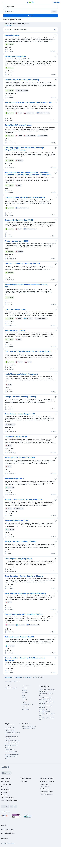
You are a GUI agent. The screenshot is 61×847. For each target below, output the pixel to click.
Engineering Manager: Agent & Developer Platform (24, 614)
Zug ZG (24, 697)
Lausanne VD (25, 706)
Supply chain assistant (11, 688)
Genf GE (24, 688)
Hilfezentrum (5, 795)
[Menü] (2, 2)
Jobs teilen (24, 781)
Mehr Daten (9, 25)
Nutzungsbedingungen (8, 829)
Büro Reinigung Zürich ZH (12, 743)
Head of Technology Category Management (21, 374)
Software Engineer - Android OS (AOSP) (19, 637)
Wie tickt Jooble (6, 784)
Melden (53, 51)
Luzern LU (24, 699)
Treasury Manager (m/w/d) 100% (17, 241)
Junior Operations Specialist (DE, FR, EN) (20, 457)
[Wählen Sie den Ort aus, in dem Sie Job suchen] (30, 11)
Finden (30, 16)
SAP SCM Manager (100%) (14, 478)
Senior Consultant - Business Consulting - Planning (24, 576)
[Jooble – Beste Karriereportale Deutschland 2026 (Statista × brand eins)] (16, 816)
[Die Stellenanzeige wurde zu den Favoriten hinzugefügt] (56, 35)
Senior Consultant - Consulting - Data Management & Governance (25, 659)
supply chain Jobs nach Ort (9, 800)
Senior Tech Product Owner (15, 330)
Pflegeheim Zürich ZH (11, 751)
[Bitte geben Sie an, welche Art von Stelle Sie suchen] (30, 7)
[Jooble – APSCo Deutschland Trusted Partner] (4, 816)
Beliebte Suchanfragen (12, 682)
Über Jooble (5, 781)
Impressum (4, 838)
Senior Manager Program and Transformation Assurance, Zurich (26, 286)
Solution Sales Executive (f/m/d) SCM (19, 220)
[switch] (55, 29)
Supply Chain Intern (12, 35)
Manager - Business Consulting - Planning (20, 397)
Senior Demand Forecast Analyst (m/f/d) (20, 414)
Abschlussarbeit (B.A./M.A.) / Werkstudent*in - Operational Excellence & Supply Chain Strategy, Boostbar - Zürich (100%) (27, 174)
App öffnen (56, 2)
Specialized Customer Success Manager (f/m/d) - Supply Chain (28, 102)
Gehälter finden (44, 789)
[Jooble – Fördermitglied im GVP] (28, 816)
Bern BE (24, 702)
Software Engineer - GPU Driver (16, 520)
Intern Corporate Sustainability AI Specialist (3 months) (25, 593)
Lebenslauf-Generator (46, 794)
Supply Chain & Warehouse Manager (18, 125)
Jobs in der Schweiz (7, 798)
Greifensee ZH (26, 709)
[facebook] (3, 806)
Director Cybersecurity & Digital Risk (18, 559)
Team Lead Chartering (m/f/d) (16, 436)
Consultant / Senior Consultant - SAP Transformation (25, 197)
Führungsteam (5, 787)
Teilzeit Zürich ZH (10, 730)
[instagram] (7, 806)
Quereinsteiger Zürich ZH (12, 754)
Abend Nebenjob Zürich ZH (12, 740)
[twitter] (11, 806)
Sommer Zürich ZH (10, 728)
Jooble (12, 843)
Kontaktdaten (5, 789)
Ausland (24, 695)
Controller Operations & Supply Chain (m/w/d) (22, 80)
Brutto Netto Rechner (46, 791)
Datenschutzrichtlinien (7, 833)
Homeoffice (25, 692)
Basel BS (24, 690)
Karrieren (4, 792)
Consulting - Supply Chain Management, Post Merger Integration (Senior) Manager (24, 149)
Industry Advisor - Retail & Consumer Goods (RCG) (23, 499)
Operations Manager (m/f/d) (15, 309)
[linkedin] (15, 806)
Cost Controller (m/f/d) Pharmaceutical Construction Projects (28, 351)
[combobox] (5, 825)
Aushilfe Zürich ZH (10, 749)
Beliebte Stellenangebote (29, 726)
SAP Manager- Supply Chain (15, 56)
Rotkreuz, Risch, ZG (27, 704)
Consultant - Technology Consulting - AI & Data (22, 263)
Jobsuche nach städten (28, 728)
